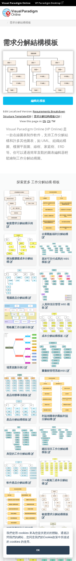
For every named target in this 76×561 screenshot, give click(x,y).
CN (48, 121)
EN (44, 121)
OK (38, 550)
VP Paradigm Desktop (49, 2)
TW (53, 121)
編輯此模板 (38, 101)
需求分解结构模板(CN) (47, 116)
